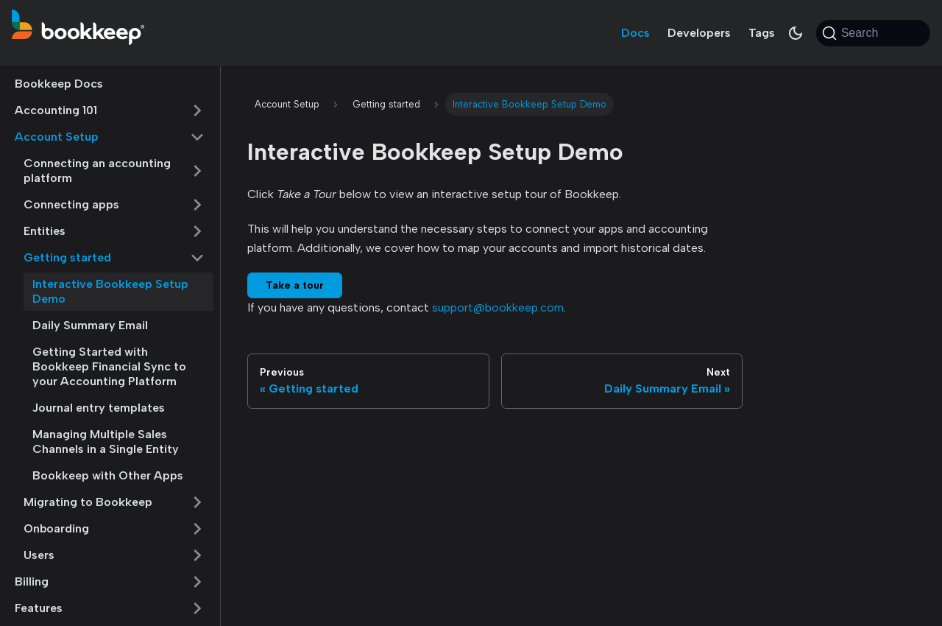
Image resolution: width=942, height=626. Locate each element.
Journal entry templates (98, 408)
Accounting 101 (56, 110)
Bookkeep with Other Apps (107, 475)
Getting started (67, 257)
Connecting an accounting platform (97, 170)
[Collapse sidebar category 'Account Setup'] (197, 137)
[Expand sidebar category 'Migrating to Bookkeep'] (197, 502)
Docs (635, 33)
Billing (32, 581)
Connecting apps (71, 204)
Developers (699, 33)
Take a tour (295, 285)
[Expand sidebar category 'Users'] (197, 555)
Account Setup (57, 137)
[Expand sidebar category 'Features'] (197, 608)
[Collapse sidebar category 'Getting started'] (197, 258)
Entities (44, 231)
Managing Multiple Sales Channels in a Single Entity (105, 441)
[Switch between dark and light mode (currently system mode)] (795, 33)
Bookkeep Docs (59, 84)
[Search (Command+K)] (873, 33)
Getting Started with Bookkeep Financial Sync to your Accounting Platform (109, 366)
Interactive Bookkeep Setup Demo (110, 291)
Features (39, 608)
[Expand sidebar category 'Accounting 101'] (197, 110)
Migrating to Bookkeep (88, 502)
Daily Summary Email (90, 325)
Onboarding (56, 528)
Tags (761, 33)
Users (39, 555)
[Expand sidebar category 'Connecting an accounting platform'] (197, 171)
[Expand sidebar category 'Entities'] (197, 231)
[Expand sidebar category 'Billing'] (197, 582)
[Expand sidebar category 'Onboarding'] (197, 529)
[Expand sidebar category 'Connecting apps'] (197, 205)
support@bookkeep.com (498, 307)
